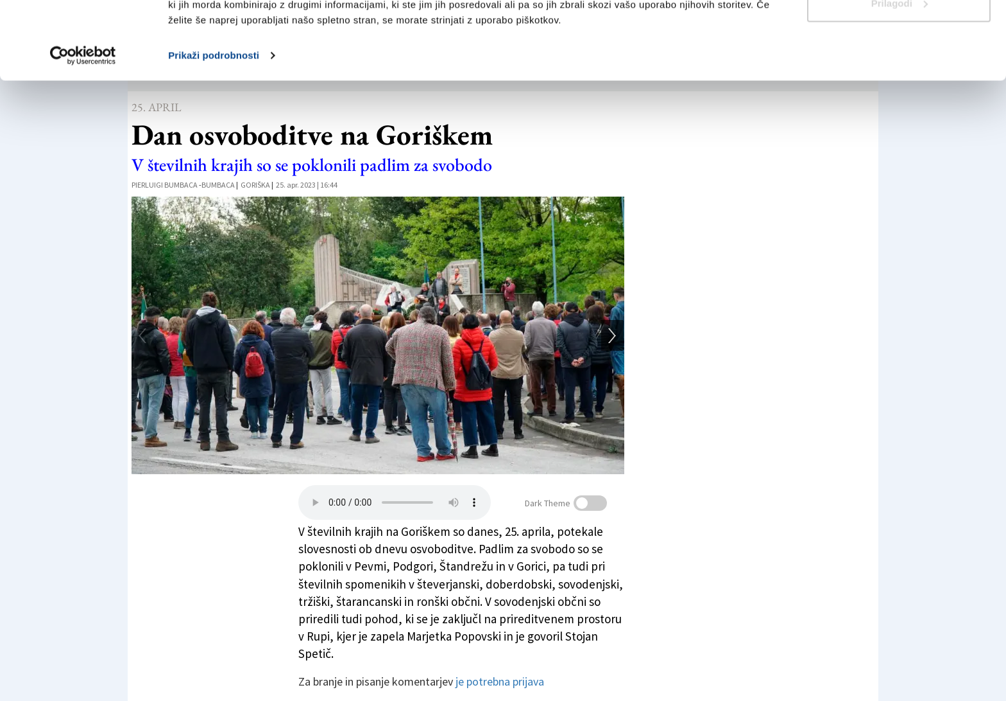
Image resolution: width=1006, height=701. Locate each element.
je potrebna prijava (500, 681)
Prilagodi (899, 76)
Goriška (255, 185)
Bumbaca (218, 185)
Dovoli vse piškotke (899, 33)
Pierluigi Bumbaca (165, 185)
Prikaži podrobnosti (213, 128)
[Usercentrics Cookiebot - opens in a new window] (83, 128)
